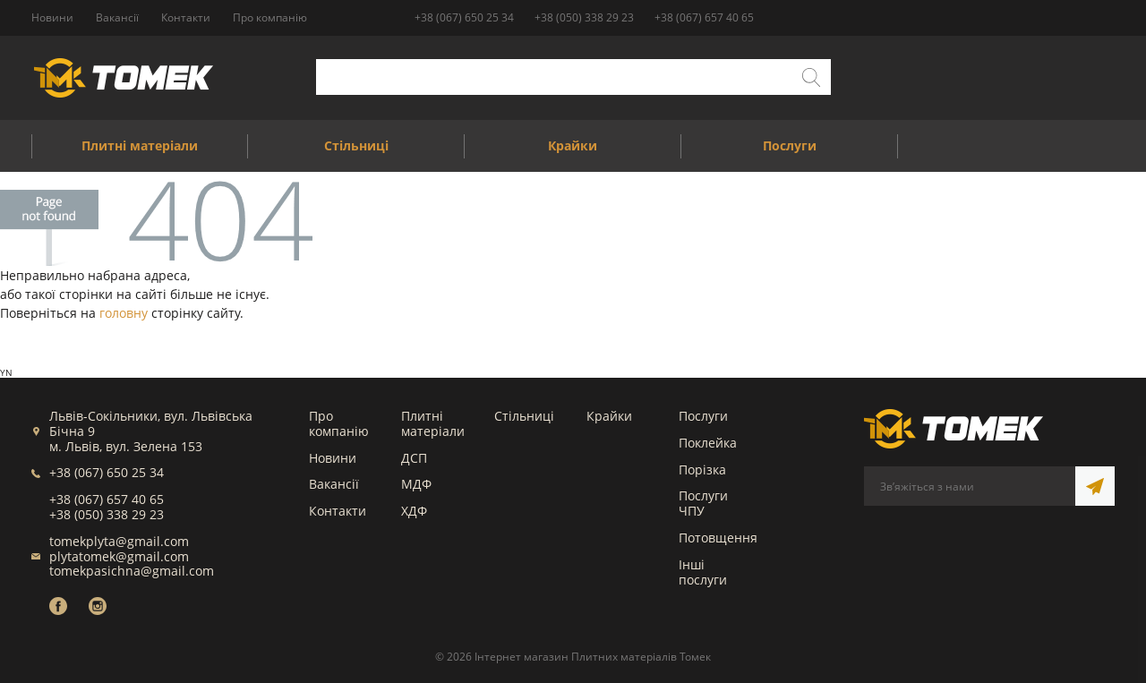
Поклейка (708, 442)
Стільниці (524, 415)
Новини (332, 457)
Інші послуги (703, 572)
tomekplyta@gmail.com (119, 541)
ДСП (414, 457)
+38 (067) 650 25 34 (464, 17)
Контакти (337, 510)
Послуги (703, 415)
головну (123, 312)
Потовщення (718, 537)
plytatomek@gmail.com (119, 556)
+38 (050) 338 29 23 (584, 17)
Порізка (702, 469)
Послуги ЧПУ (703, 503)
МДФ (416, 483)
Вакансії (334, 483)
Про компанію (339, 423)
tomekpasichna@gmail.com (131, 570)
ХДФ (414, 510)
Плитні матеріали (433, 423)
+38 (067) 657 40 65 (704, 17)
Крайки (609, 415)
